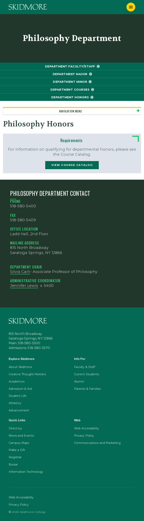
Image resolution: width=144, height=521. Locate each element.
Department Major (70, 74)
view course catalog (72, 165)
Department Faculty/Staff (70, 66)
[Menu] (130, 7)
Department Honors (70, 97)
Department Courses (69, 89)
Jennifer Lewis (24, 285)
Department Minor (70, 82)
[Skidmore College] (28, 7)
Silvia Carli (20, 271)
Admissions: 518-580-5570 (29, 348)
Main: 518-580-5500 (24, 343)
